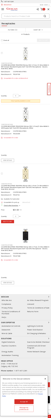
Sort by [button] (37, 30)
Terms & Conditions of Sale (38, 308)
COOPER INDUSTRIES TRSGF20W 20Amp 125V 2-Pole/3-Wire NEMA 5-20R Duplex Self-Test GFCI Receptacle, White (25, 127)
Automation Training (10, 355)
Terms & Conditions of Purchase (11, 312)
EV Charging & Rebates (36, 333)
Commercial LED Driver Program (36, 347)
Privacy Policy (7, 308)
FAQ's (4, 317)
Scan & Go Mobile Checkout (38, 342)
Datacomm (6, 330)
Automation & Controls (11, 326)
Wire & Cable (7, 333)
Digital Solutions (8, 342)
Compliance (6, 304)
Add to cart (7, 221)
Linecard (30, 304)
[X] (45, 378)
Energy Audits (7, 352)
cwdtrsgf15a (6, 184)
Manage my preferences (24, 408)
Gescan (25, 297)
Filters (12, 30)
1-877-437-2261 (9, 2)
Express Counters (9, 346)
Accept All (24, 402)
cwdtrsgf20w (7, 124)
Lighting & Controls (35, 326)
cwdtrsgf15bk (7, 245)
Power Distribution (35, 330)
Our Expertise (25, 322)
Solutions (25, 338)
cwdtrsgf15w (6, 63)
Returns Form (32, 311)
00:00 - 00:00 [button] (44, 5)
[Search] (25, 16)
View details (7, 160)
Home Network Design (36, 352)
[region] (24, 396)
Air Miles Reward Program (38, 300)
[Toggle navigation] (2, 9)
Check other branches (11, 205)
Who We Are (7, 300)
